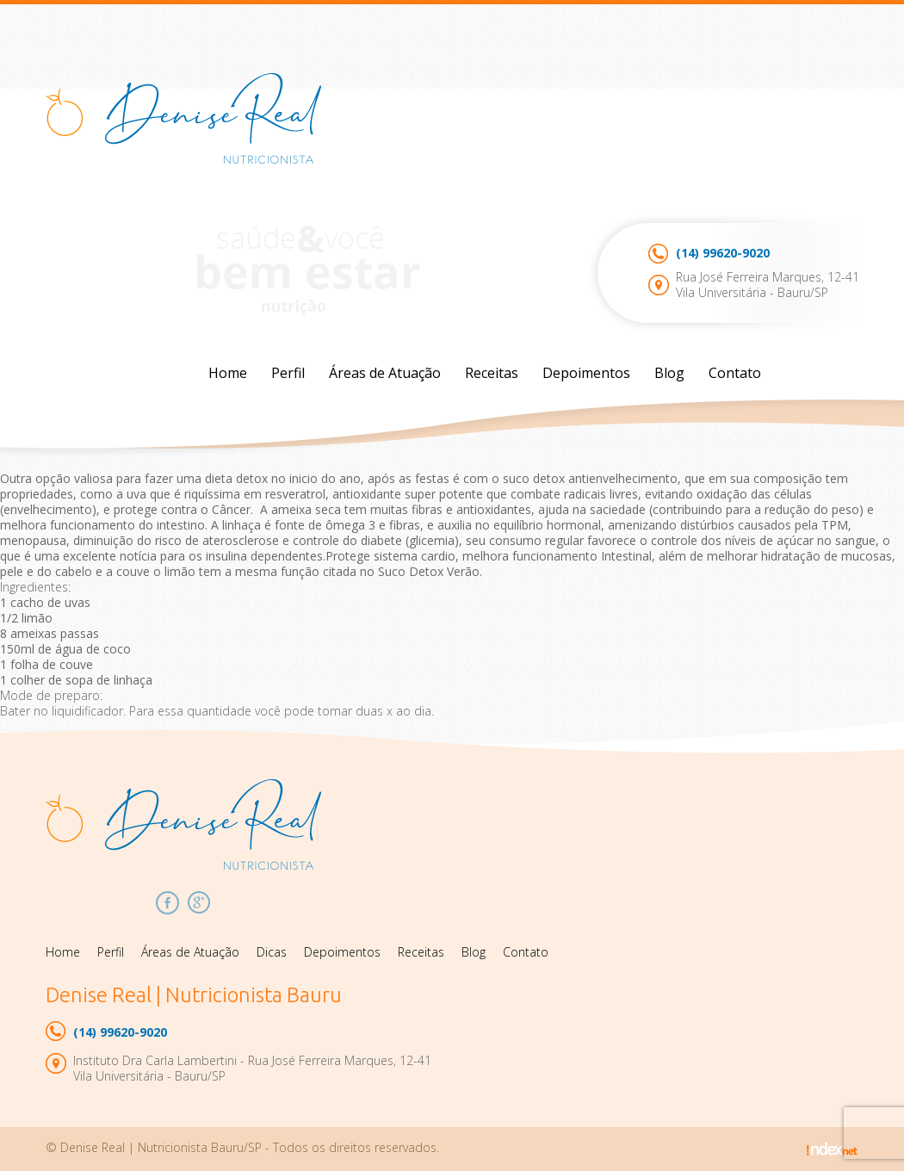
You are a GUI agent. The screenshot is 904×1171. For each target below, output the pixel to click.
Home (227, 372)
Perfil (288, 372)
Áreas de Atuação (385, 372)
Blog (669, 372)
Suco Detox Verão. (428, 571)
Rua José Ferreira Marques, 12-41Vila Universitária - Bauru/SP (767, 284)
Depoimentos (586, 372)
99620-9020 (723, 253)
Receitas (491, 372)
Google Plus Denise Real (199, 902)
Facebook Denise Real (167, 902)
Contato (735, 372)
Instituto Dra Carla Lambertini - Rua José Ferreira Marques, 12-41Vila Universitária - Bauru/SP (252, 1068)
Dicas (272, 952)
